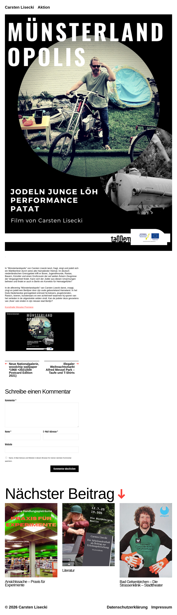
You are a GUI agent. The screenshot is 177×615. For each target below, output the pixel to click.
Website (8, 444)
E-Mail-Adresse (50, 431)
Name (8, 431)
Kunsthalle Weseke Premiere (19, 307)
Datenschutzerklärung (127, 607)
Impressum (161, 607)
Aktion (44, 7)
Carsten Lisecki (19, 7)
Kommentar (10, 400)
